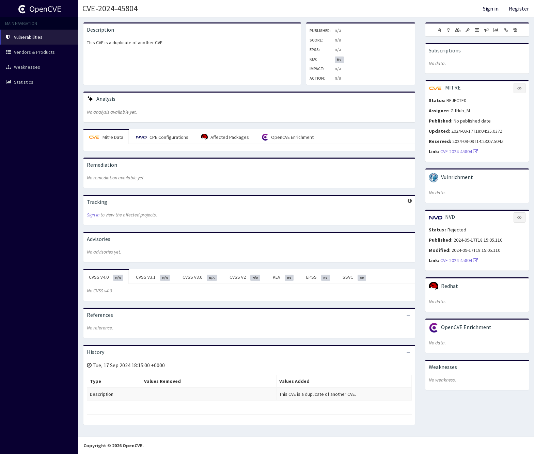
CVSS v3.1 (153, 277)
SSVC (354, 277)
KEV (283, 277)
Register (519, 8)
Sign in (491, 8)
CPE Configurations (162, 137)
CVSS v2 (245, 277)
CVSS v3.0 (200, 277)
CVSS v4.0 (106, 277)
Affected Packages (225, 137)
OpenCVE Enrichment (288, 137)
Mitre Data (106, 137)
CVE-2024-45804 (110, 8)
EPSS (318, 277)
